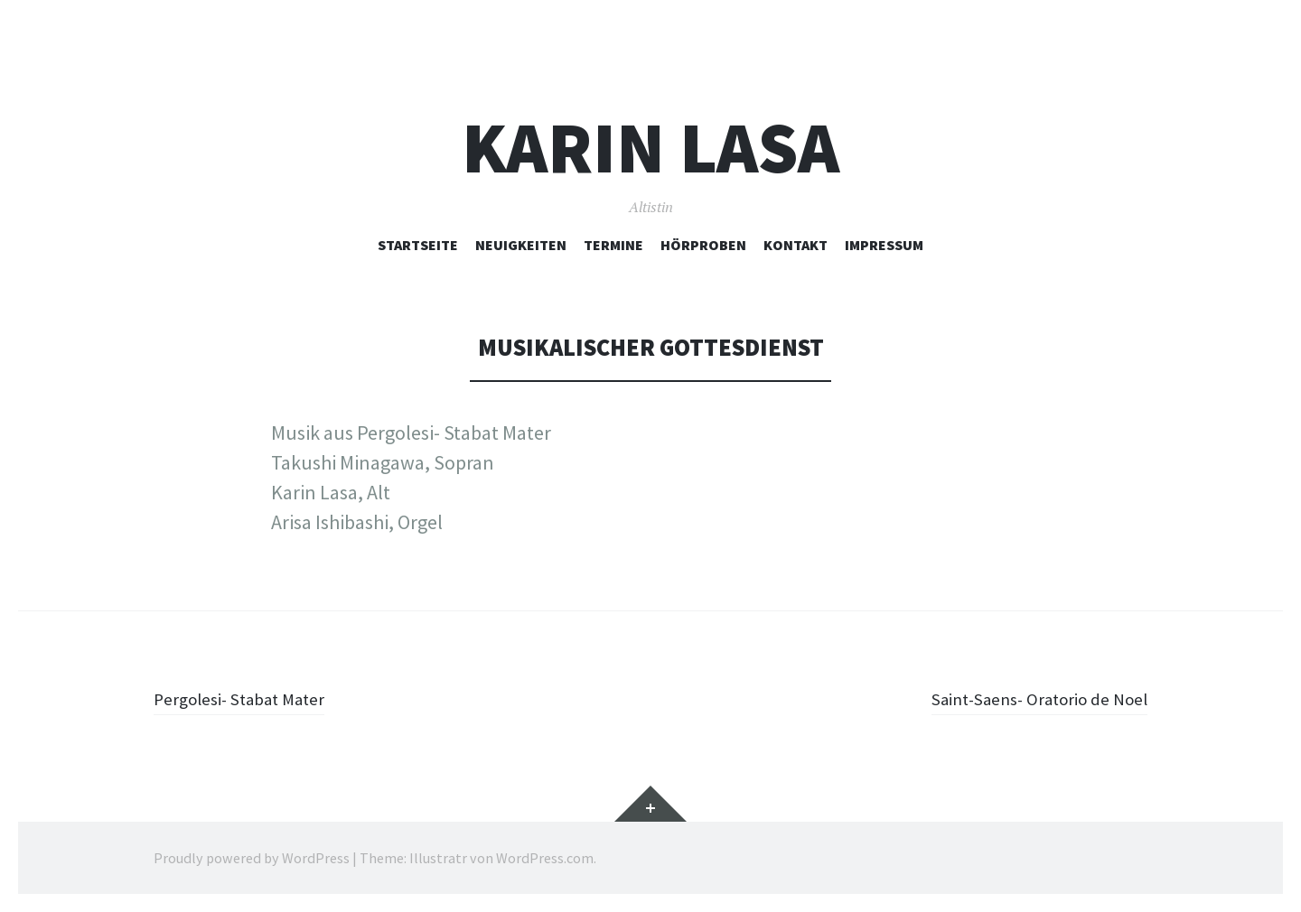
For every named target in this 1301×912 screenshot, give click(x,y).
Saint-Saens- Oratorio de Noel (1024, 698)
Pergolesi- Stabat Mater (251, 698)
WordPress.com (545, 858)
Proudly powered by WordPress (252, 858)
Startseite (418, 245)
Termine (613, 245)
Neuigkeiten (520, 245)
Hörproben (703, 245)
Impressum (884, 245)
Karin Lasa (650, 147)
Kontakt (795, 245)
